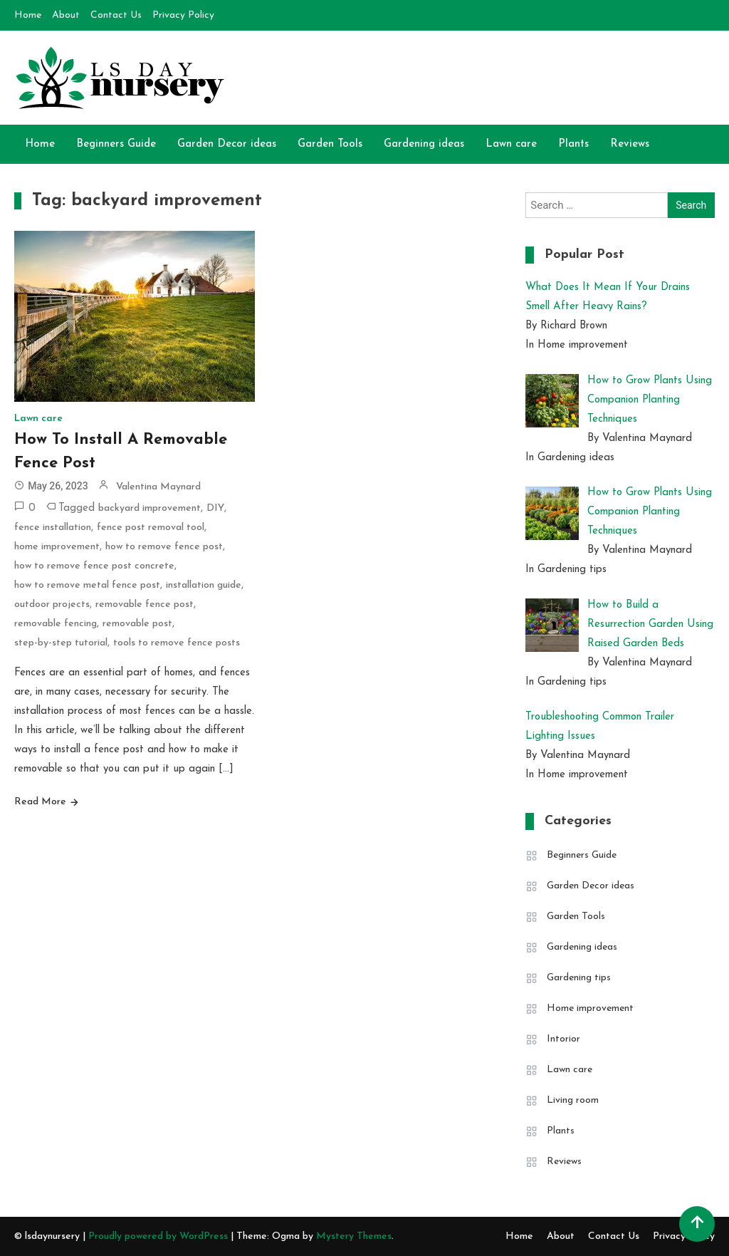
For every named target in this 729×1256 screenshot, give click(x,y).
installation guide (203, 585)
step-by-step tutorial (60, 643)
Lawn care (511, 144)
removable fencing (55, 623)
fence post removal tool (150, 527)
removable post (137, 623)
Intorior (563, 1039)
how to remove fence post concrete (94, 566)
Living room (573, 1100)
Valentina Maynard (158, 487)
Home (27, 15)
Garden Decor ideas (226, 144)
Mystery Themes (354, 1236)
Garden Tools (330, 144)
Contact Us (116, 15)
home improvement (57, 546)
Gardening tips (579, 977)
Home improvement (590, 1008)
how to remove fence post (164, 546)
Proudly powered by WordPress (159, 1236)
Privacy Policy (183, 15)
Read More (40, 801)
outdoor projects (52, 604)
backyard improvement (149, 508)
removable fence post (144, 604)
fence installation (52, 527)
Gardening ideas (424, 144)
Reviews (629, 144)
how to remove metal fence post (87, 585)
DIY (215, 508)
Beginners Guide (116, 144)
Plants (573, 144)
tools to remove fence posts (176, 643)
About (66, 15)
